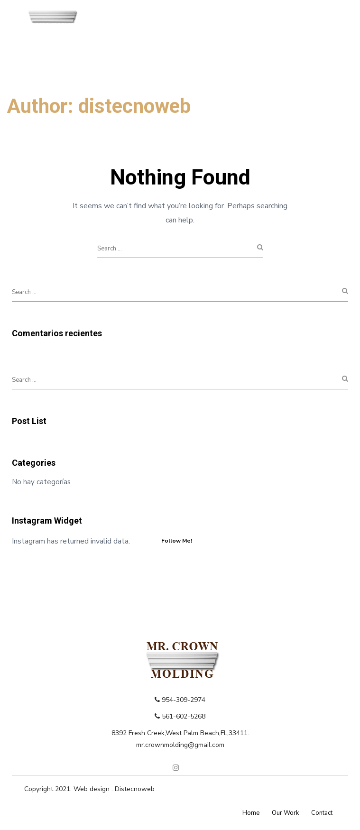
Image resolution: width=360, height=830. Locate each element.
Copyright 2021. (49, 788)
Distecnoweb (135, 788)
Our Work (285, 813)
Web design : (94, 788)
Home (250, 813)
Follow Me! (176, 540)
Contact (321, 813)
